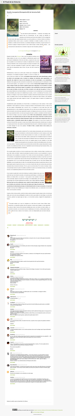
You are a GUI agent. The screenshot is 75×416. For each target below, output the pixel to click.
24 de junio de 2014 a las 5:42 (20, 334)
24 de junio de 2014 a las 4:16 (19, 327)
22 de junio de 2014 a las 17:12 (17, 259)
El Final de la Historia (11, 2)
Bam (11, 259)
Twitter (31, 223)
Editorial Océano (29, 222)
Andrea (11, 276)
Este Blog (19, 410)
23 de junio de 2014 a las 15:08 (19, 309)
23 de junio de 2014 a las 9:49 (21, 296)
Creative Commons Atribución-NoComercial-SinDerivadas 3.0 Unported (48, 410)
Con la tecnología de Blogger (37, 412)
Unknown (12, 288)
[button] (7, 16)
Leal (39, 50)
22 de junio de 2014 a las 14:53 (21, 235)
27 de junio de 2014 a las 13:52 (19, 371)
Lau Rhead (12, 302)
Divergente (28, 50)
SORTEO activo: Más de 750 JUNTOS (61, 56)
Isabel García (13, 296)
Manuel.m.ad (13, 235)
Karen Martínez (13, 364)
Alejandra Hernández (14, 267)
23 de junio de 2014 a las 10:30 (20, 302)
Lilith (11, 318)
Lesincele (12, 327)
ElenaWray (12, 334)
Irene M (12, 342)
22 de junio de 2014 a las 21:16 (24, 267)
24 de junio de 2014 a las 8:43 (18, 342)
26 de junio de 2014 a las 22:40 (22, 364)
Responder (12, 241)
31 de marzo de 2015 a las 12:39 (20, 377)
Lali (11, 353)
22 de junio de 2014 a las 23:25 (19, 276)
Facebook (28, 223)
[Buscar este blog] (68, 2)
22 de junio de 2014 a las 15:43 (18, 244)
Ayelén (11, 244)
